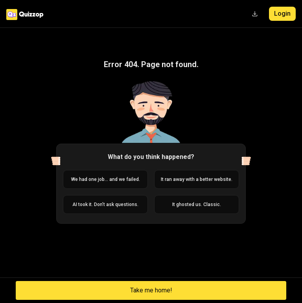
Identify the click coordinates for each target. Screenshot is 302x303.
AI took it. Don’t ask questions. (105, 204)
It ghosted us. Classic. (196, 204)
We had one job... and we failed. (105, 179)
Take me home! (151, 290)
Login (282, 13)
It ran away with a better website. (196, 179)
